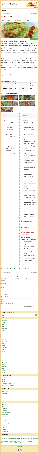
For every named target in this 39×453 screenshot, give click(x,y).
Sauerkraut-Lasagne (6, 13)
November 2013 (4, 343)
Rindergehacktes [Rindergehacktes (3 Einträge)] (11, 441)
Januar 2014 (4, 339)
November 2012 (4, 362)
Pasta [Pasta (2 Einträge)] (2, 441)
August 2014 (4, 330)
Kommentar (3, 284)
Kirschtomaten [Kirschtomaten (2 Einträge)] (27, 438)
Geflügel (4, 425)
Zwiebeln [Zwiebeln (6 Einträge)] (21, 442)
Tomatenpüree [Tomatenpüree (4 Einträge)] (3, 442)
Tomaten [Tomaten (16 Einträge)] (32, 441)
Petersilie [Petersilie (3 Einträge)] (4, 441)
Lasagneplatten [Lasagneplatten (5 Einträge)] (35, 438)
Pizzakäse (12, 268)
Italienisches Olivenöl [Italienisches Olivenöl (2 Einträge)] (21, 438)
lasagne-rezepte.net (15, 7)
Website (2, 299)
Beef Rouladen (11, 385)
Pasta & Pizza (4, 414)
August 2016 (4, 326)
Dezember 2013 (4, 341)
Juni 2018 (3, 322)
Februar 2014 (4, 337)
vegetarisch (21, 17)
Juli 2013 (3, 351)
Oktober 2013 (4, 345)
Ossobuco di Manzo (10, 381)
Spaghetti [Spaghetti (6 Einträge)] (26, 441)
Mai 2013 (3, 353)
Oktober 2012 (4, 364)
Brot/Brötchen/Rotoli (5, 404)
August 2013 (4, 349)
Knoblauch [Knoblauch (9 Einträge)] (31, 438)
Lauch (5, 268)
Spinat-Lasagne (34, 13)
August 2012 (4, 368)
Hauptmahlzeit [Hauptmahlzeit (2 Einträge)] (10, 438)
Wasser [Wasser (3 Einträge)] (11, 442)
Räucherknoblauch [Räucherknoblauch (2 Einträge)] (17, 441)
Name (2, 293)
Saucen (4, 416)
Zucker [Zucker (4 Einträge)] (16, 442)
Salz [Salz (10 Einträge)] (20, 441)
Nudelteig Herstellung (5, 412)
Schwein (4, 431)
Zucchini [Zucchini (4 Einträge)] (13, 442)
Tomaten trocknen (5, 397)
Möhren (8, 268)
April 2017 (3, 324)
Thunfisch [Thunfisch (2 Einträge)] (29, 441)
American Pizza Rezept (5, 393)
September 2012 (4, 366)
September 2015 (4, 328)
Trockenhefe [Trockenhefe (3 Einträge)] (8, 442)
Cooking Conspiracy (26, 447)
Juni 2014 (3, 332)
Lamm (4, 427)
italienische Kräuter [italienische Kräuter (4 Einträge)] (15, 438)
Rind (4, 429)
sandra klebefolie (5, 385)
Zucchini (23, 268)
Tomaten (15, 268)
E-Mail (2, 296)
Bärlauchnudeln (4, 395)
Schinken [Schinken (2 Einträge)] (22, 441)
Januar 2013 (4, 360)
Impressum (19, 446)
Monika (4, 17)
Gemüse (12, 17)
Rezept (4, 408)
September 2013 (4, 347)
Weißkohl (19, 268)
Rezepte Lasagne (16, 17)
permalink (32, 268)
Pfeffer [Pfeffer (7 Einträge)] (7, 441)
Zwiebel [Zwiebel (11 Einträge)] (19, 442)
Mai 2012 (3, 372)
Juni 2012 (3, 370)
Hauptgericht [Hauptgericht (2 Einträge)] (5, 438)
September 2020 (4, 320)
